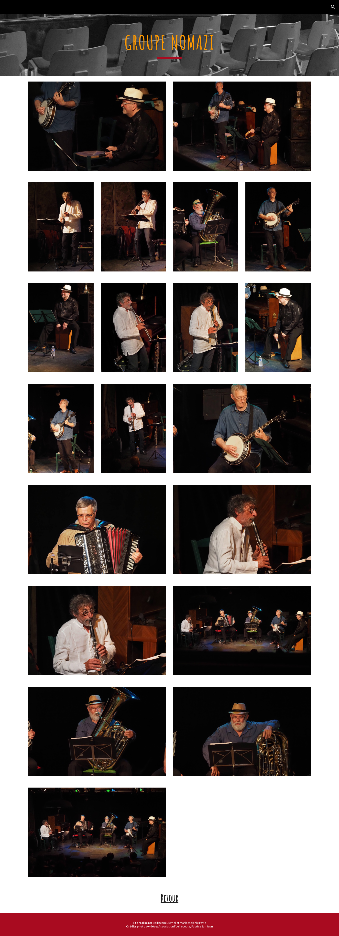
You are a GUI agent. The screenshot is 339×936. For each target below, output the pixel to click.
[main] (169, 44)
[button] (333, 7)
